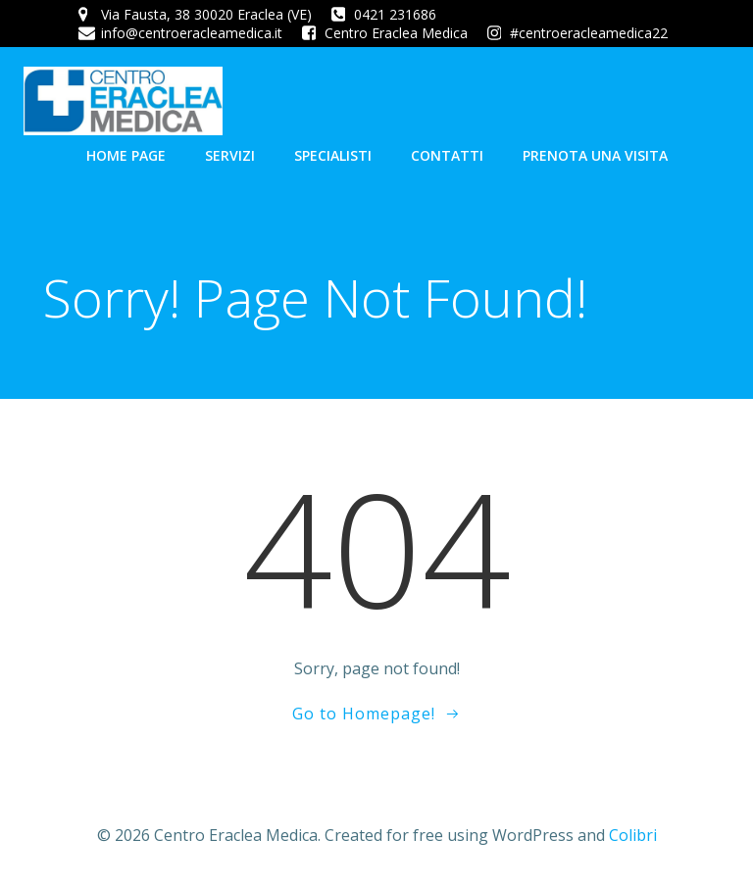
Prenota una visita (595, 155)
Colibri (633, 835)
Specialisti (333, 155)
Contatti (447, 155)
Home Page (126, 155)
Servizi (230, 155)
